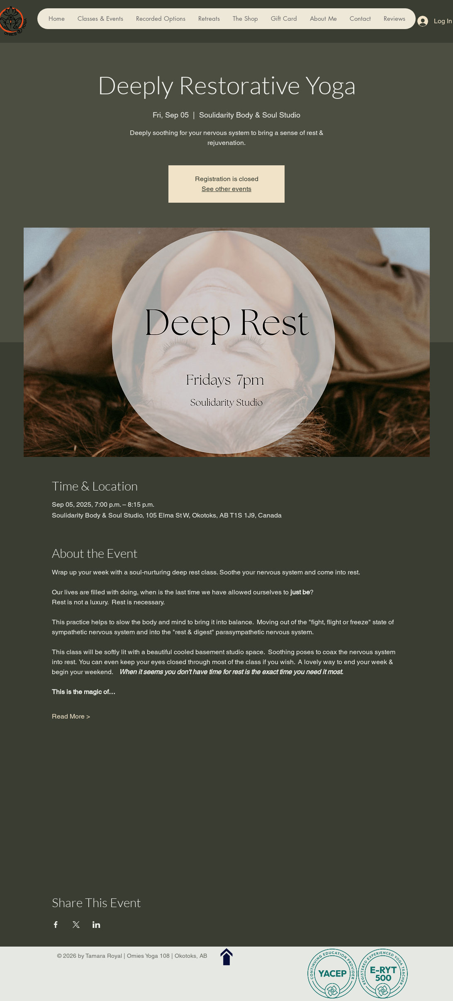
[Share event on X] (76, 924)
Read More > (71, 716)
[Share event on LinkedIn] (96, 924)
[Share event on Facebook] (56, 924)
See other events (226, 189)
